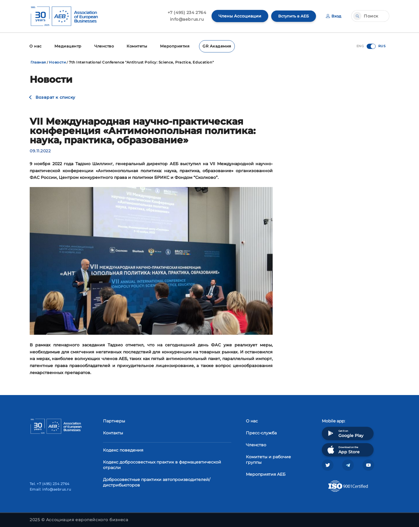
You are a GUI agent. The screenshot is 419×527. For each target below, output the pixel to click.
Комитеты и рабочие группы (268, 458)
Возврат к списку (55, 96)
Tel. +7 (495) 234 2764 (50, 484)
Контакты (113, 432)
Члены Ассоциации (237, 16)
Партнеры (114, 420)
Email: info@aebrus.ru (50, 489)
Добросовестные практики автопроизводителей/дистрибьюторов (156, 481)
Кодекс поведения (123, 449)
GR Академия (212, 46)
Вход (333, 16)
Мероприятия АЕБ (265, 473)
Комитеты (135, 46)
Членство (101, 46)
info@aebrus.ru (184, 19)
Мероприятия (171, 46)
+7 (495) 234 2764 (184, 12)
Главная (38, 61)
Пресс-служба (261, 432)
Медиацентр (66, 46)
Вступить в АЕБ (291, 16)
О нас (35, 46)
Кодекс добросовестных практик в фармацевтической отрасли (162, 464)
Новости (57, 61)
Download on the (343, 449)
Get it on (344, 432)
